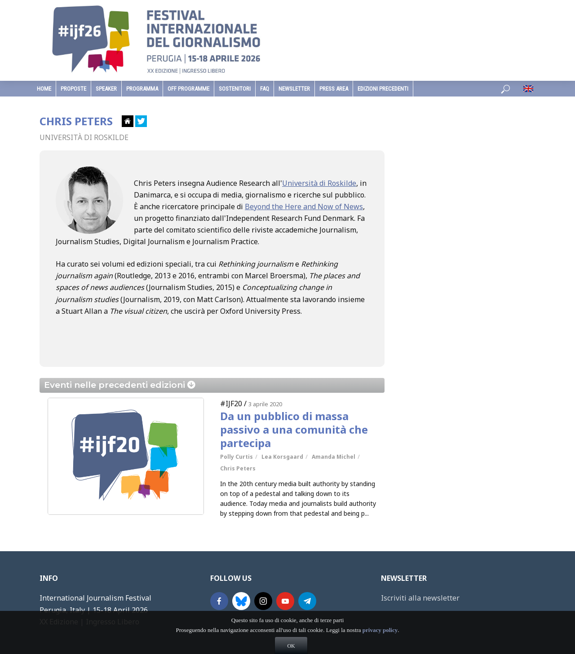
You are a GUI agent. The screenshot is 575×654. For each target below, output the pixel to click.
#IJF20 (231, 403)
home (44, 88)
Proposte (73, 88)
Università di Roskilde (319, 183)
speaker (106, 88)
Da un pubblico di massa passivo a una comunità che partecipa (294, 429)
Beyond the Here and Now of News (304, 206)
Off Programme (188, 88)
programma (142, 88)
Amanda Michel (333, 457)
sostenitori (235, 88)
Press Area (333, 88)
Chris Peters (238, 468)
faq (264, 88)
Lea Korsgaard (282, 457)
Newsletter (294, 88)
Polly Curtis (236, 457)
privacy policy (380, 644)
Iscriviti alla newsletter (420, 598)
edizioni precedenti (383, 88)
